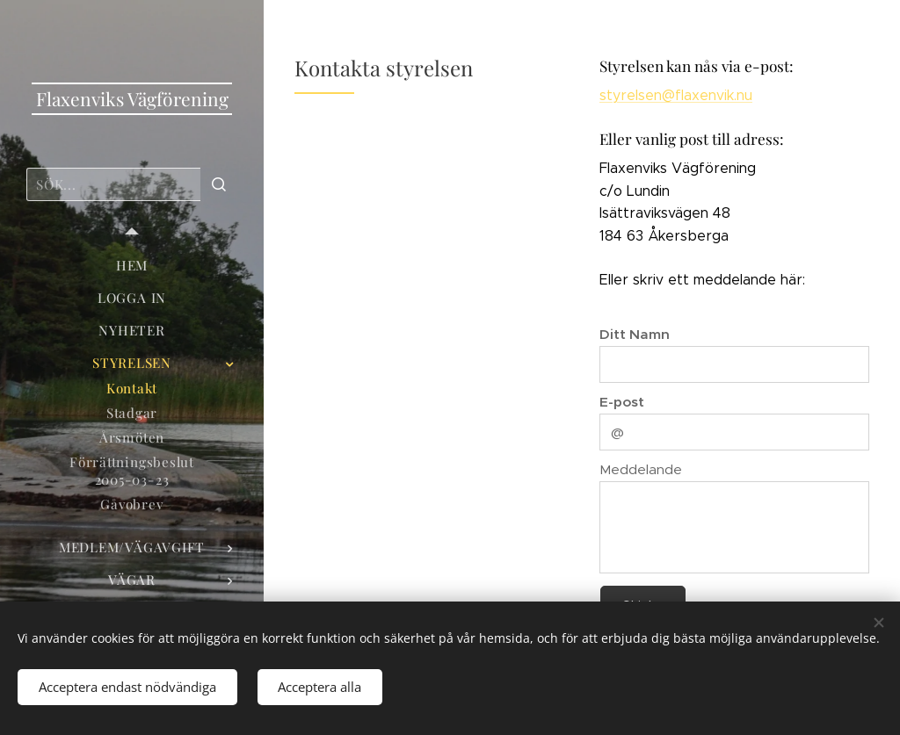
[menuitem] (131, 266)
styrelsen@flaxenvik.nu (675, 95)
